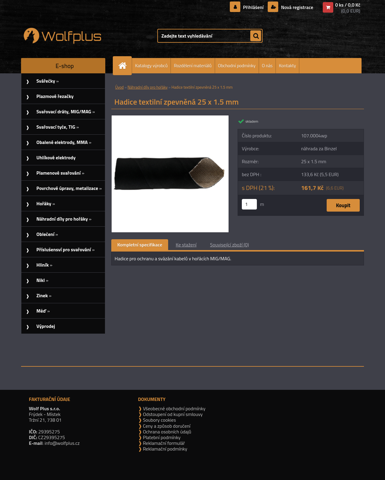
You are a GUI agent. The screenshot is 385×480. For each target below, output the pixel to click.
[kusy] (249, 204)
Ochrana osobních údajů (166, 431)
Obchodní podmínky (237, 65)
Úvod (119, 87)
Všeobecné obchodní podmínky (173, 408)
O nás (267, 65)
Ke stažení (186, 244)
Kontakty (287, 65)
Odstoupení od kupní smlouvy (172, 414)
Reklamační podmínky (164, 448)
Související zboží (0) (229, 244)
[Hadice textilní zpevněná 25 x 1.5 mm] (170, 117)
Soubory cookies (159, 419)
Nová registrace (296, 7)
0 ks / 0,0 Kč (347, 4)
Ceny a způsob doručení (166, 426)
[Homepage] (125, 65)
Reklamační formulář (163, 443)
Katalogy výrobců (151, 65)
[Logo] (62, 36)
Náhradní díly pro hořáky (148, 87)
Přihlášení (253, 7)
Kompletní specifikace (139, 244)
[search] (255, 36)
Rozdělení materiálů (192, 65)
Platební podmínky (161, 437)
